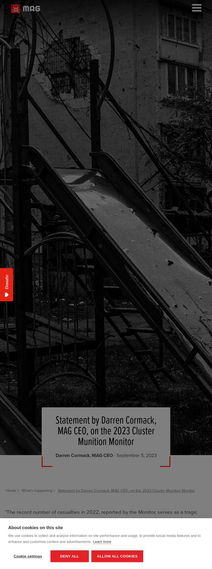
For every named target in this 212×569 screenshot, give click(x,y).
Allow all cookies (117, 556)
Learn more (102, 542)
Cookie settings (28, 556)
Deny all (69, 556)
